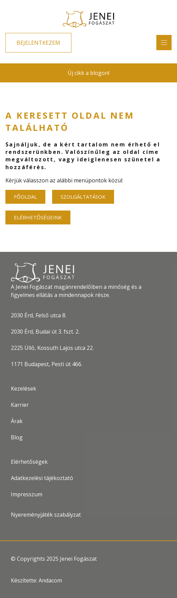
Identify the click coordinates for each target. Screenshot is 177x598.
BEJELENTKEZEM (38, 42)
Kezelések (23, 388)
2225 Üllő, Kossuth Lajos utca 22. (52, 348)
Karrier (20, 404)
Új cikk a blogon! (88, 73)
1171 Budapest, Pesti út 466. (46, 364)
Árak (17, 421)
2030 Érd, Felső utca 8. (38, 315)
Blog (17, 437)
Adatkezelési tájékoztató (42, 478)
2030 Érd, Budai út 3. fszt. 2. (45, 331)
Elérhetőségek (29, 461)
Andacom (50, 580)
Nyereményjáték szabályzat (46, 514)
